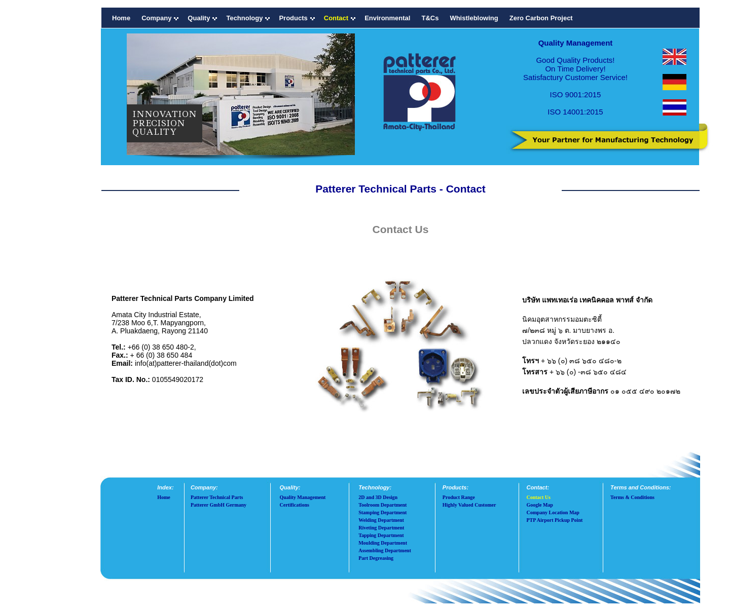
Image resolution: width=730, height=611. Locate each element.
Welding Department (381, 520)
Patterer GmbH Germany (218, 505)
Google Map (539, 505)
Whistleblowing (474, 18)
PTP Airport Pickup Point (554, 520)
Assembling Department (384, 550)
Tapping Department (381, 535)
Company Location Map (552, 512)
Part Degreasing (375, 558)
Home (121, 18)
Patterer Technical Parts (217, 497)
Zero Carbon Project (541, 18)
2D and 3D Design (377, 497)
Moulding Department (382, 543)
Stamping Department (382, 512)
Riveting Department (381, 527)
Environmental (387, 18)
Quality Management (303, 497)
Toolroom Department (382, 505)
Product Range (459, 497)
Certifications (294, 505)
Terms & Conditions (632, 497)
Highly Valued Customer (469, 505)
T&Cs (430, 18)
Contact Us (538, 497)
